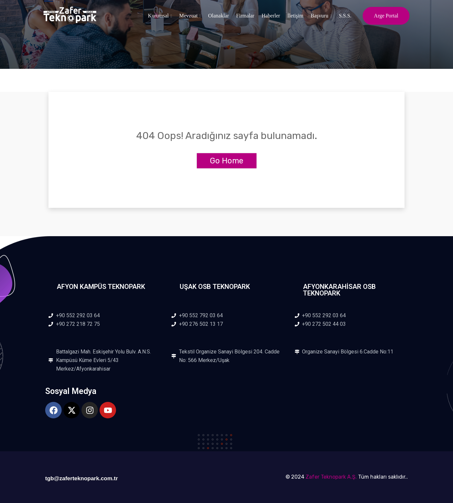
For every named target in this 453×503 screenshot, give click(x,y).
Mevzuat (188, 15)
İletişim (295, 15)
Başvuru (319, 15)
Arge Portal (386, 15)
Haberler (270, 15)
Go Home (226, 160)
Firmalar (245, 15)
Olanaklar (218, 15)
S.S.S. (345, 15)
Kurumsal (158, 15)
